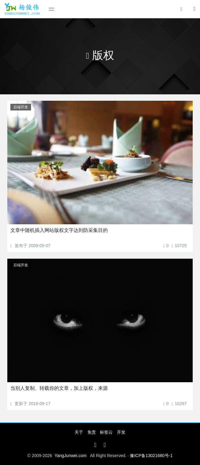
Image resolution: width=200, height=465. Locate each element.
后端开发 (20, 107)
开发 (121, 432)
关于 (79, 432)
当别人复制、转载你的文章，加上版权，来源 (59, 388)
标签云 (106, 432)
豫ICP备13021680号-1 (151, 455)
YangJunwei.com (70, 455)
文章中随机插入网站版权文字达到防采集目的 (59, 230)
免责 (91, 432)
